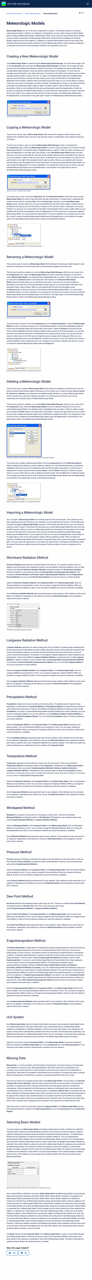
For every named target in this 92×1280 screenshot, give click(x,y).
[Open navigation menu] (88, 4)
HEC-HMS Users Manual (18, 4)
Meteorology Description (33, 13)
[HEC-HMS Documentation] (4, 4)
